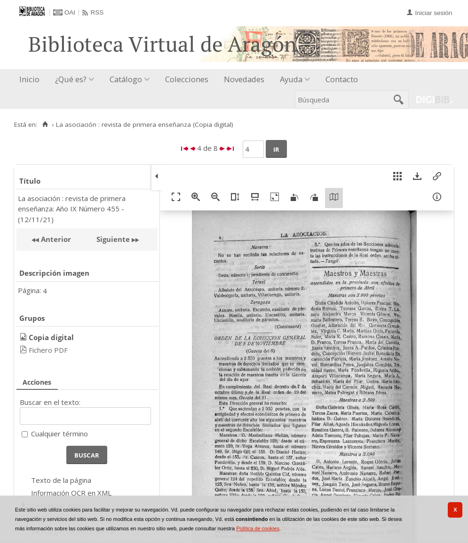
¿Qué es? (71, 79)
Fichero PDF (48, 350)
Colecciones (186, 79)
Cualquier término (59, 433)
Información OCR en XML (71, 492)
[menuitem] (32, 79)
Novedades (244, 79)
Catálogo (126, 79)
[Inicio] (45, 124)
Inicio (29, 79)
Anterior (55, 239)
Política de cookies (257, 528)
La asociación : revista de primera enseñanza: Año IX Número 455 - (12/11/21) (72, 209)
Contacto (341, 79)
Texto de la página (61, 480)
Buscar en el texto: (50, 402)
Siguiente (113, 239)
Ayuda (291, 79)
